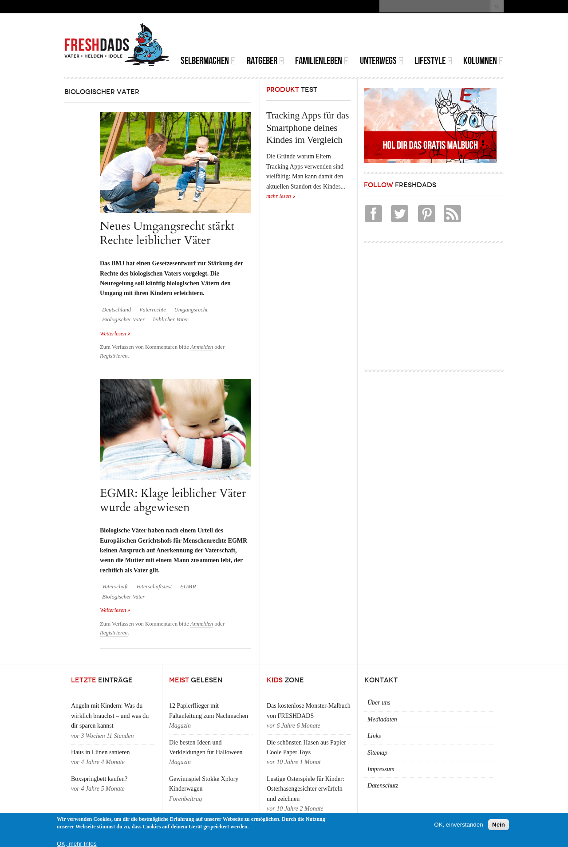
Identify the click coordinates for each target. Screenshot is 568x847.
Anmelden (201, 347)
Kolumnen (483, 60)
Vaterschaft (115, 586)
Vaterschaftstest (154, 586)
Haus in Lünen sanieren (100, 752)
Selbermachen (208, 60)
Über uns (378, 702)
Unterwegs (381, 60)
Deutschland (116, 310)
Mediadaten (382, 719)
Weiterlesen (115, 333)
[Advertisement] (400, 35)
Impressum (380, 769)
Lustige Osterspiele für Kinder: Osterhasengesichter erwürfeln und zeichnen (305, 789)
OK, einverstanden (458, 824)
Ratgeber (265, 60)
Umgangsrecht (190, 310)
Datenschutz (382, 785)
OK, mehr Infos (77, 843)
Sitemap (377, 752)
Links (374, 736)
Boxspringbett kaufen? (99, 779)
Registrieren (114, 356)
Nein (498, 824)
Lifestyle (433, 60)
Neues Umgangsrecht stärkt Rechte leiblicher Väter (167, 233)
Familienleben (322, 60)
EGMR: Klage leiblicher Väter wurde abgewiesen (173, 500)
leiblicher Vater (171, 319)
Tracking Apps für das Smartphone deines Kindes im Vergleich (307, 127)
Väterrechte (152, 310)
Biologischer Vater (123, 319)
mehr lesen (278, 196)
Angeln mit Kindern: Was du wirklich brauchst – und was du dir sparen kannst (110, 715)
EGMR (188, 586)
